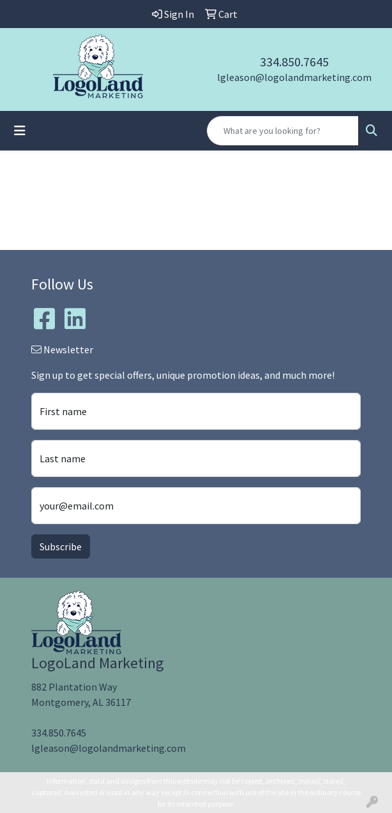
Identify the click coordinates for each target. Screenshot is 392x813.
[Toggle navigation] (19, 131)
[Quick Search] (283, 130)
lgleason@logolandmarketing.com (294, 77)
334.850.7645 (294, 62)
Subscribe (61, 546)
